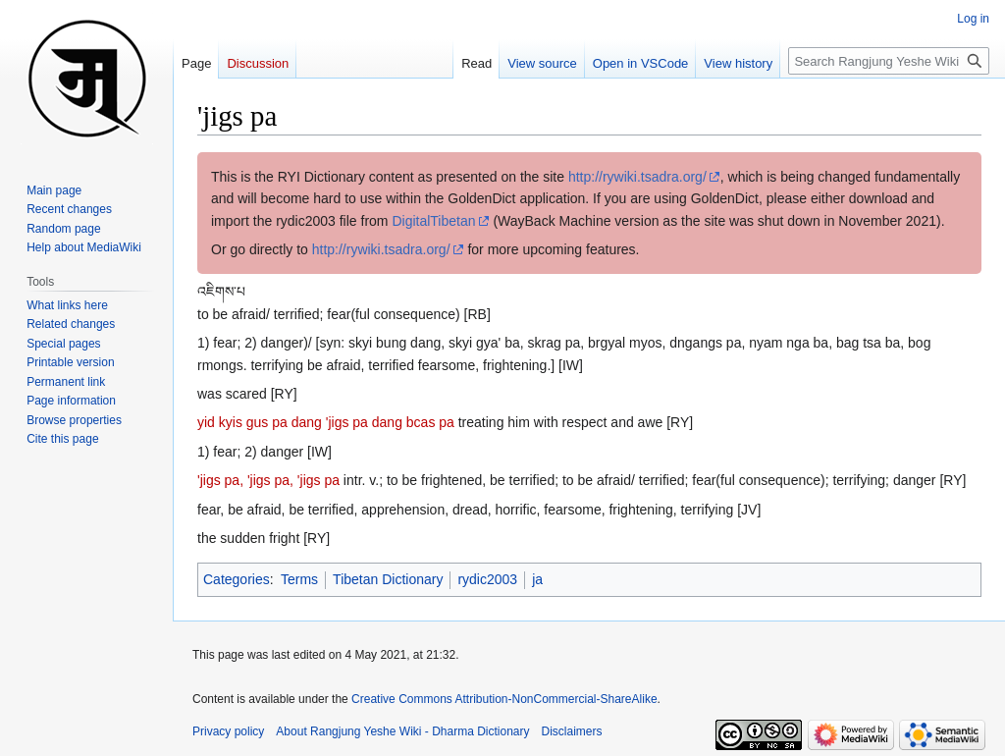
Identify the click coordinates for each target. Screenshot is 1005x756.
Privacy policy (228, 731)
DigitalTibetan (433, 221)
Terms (299, 579)
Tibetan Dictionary (388, 579)
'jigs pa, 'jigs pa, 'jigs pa (268, 480)
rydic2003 (487, 579)
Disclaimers (572, 731)
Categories (236, 579)
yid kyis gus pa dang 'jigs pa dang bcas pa (325, 422)
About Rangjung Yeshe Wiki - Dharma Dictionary (402, 731)
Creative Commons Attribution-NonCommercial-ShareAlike (504, 699)
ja (537, 579)
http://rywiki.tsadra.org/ (637, 177)
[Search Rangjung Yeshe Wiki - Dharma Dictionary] (888, 61)
